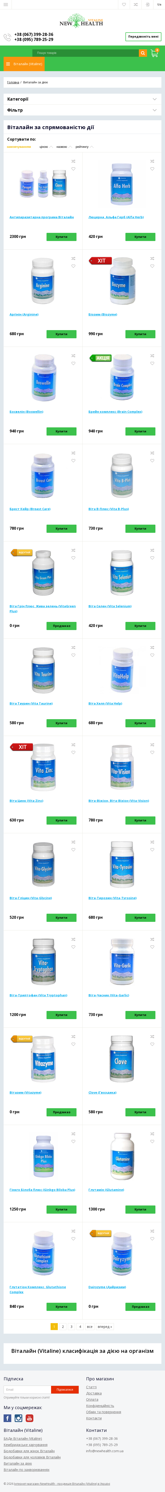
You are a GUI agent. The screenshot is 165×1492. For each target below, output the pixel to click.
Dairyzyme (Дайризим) (107, 1287)
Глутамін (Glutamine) (106, 1190)
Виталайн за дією (18, 1463)
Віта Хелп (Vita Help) (105, 704)
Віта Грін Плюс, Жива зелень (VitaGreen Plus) (43, 609)
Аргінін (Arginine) (24, 315)
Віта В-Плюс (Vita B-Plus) (108, 509)
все (90, 1327)
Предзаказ (61, 627)
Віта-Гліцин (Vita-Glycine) (31, 898)
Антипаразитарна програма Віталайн (42, 218)
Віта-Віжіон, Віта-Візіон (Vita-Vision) (118, 801)
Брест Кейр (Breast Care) (30, 509)
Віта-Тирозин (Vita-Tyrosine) (112, 898)
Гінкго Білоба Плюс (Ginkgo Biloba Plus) (42, 1190)
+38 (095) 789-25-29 (33, 39)
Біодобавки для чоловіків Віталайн (32, 1457)
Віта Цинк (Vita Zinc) (26, 801)
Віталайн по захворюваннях (26, 1469)
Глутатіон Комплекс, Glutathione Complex (38, 1290)
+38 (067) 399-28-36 (33, 34)
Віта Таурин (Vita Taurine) (31, 704)
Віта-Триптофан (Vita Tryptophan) (38, 996)
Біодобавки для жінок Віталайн (29, 1451)
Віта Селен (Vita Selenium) (109, 607)
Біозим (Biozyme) (102, 315)
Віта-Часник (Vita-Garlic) (108, 996)
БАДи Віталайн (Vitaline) (23, 1438)
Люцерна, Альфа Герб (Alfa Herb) (116, 218)
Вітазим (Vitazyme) (25, 1093)
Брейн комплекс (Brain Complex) (115, 412)
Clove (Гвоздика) (102, 1093)
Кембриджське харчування (25, 1444)
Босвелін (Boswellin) (26, 412)
